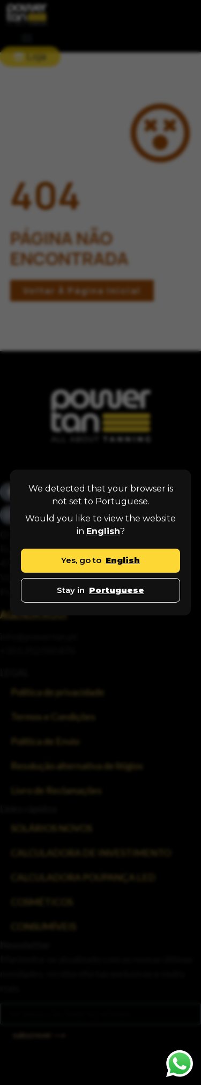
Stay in (100, 590)
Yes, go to (100, 560)
